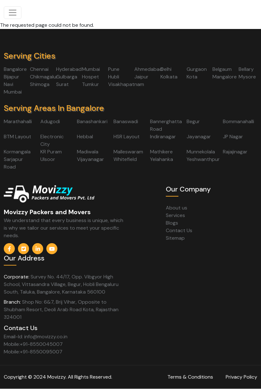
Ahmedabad (148, 69)
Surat (62, 84)
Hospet (90, 76)
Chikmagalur (44, 76)
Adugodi (50, 121)
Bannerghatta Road (166, 125)
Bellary (246, 69)
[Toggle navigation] (12, 12)
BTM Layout (17, 136)
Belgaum (222, 69)
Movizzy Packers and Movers (47, 212)
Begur (193, 121)
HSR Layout (126, 136)
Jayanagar (199, 136)
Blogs (172, 223)
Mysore (247, 76)
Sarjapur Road (13, 163)
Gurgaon (197, 69)
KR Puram (51, 151)
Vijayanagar (90, 159)
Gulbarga (66, 76)
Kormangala (17, 151)
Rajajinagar (235, 151)
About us (176, 207)
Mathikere (161, 151)
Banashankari (92, 121)
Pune (113, 69)
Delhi (165, 69)
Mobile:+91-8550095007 (33, 351)
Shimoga (39, 84)
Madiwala (87, 151)
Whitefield (125, 159)
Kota (192, 76)
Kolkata (168, 76)
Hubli (113, 76)
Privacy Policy (241, 377)
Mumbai (91, 69)
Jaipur (141, 76)
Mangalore (224, 76)
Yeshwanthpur (203, 159)
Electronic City (52, 140)
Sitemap (175, 238)
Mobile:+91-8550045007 (33, 344)
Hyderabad (69, 69)
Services (175, 215)
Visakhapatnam (126, 84)
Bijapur (11, 76)
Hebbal (85, 136)
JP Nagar (233, 136)
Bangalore (15, 69)
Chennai (39, 69)
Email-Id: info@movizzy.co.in (35, 336)
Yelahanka (161, 159)
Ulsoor (47, 159)
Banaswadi (125, 121)
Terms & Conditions (190, 377)
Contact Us (179, 230)
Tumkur (90, 84)
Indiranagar (163, 136)
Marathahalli (18, 121)
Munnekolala (201, 151)
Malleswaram (128, 151)
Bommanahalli (238, 121)
